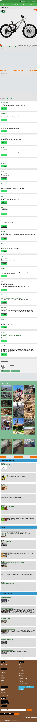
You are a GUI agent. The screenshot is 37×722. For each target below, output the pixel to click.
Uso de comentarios (15, 720)
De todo (20, 675)
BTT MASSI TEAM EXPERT (7, 618)
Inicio (5, 713)
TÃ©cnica (3, 670)
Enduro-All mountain (23, 678)
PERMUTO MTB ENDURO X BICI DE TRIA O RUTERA (12, 573)
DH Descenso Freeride (23, 669)
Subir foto (22, 686)
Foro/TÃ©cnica (4, 664)
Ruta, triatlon (21, 673)
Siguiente (33, 70)
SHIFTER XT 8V (4, 485)
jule (2, 196)
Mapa (11, 713)
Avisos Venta (15, 4)
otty (2, 281)
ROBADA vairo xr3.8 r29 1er (7, 650)
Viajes (20, 667)
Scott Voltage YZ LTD (5, 464)
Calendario (3, 677)
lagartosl (3, 268)
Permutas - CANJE (4, 695)
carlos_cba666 (4, 102)
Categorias (3, 692)
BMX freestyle (22, 672)
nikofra (2, 207)
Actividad (12, 365)
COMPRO (3, 689)
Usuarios (3, 705)
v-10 (2, 159)
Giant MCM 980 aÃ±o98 (6, 597)
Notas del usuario (15, 370)
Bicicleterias (4, 700)
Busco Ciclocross (5, 496)
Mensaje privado (5, 370)
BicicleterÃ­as (24, 4)
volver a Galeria (18, 70)
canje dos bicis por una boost (7, 583)
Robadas (2, 674)
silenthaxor (3, 124)
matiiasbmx (3, 231)
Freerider (2, 680)
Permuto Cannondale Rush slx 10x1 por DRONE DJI (12, 562)
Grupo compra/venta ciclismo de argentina (10, 531)
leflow (2, 171)
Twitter (11, 46)
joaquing (3, 332)
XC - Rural (21, 664)
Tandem (2, 678)
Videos (2, 7)
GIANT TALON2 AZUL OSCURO (8, 629)
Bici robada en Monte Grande (7, 639)
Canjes (3, 527)
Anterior (3, 70)
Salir (16, 713)
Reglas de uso (8, 720)
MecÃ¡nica (3, 672)
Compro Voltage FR (5, 475)
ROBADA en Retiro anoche (7, 608)
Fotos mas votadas (23, 683)
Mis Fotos (5, 383)
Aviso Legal (2, 720)
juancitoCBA (4, 307)
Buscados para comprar (8, 460)
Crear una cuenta (32, 1)
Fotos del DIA (22, 681)
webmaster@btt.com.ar (31, 717)
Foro (2, 4)
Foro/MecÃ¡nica (4, 665)
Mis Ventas (5, 437)
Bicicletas (31, 4)
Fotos (7, 4)
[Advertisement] (18, 59)
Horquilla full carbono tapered (7, 506)
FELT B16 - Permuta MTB (6, 541)
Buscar (2, 693)
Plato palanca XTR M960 (6, 552)
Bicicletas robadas (6, 593)
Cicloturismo (4, 703)
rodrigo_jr (3, 319)
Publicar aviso (30, 686)
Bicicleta (3, 668)
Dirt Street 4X (22, 670)
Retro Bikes (21, 676)
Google (2, 47)
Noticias (2, 675)
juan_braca (3, 136)
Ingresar (23, 1)
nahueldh (3, 147)
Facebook (4, 46)
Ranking (20, 680)
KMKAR (3, 256)
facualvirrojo (4, 113)
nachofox (3, 218)
